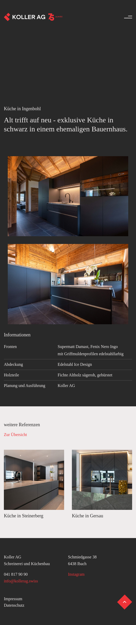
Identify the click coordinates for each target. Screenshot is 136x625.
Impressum (13, 599)
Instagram (76, 574)
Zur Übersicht (15, 434)
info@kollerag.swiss (21, 581)
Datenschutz (14, 605)
